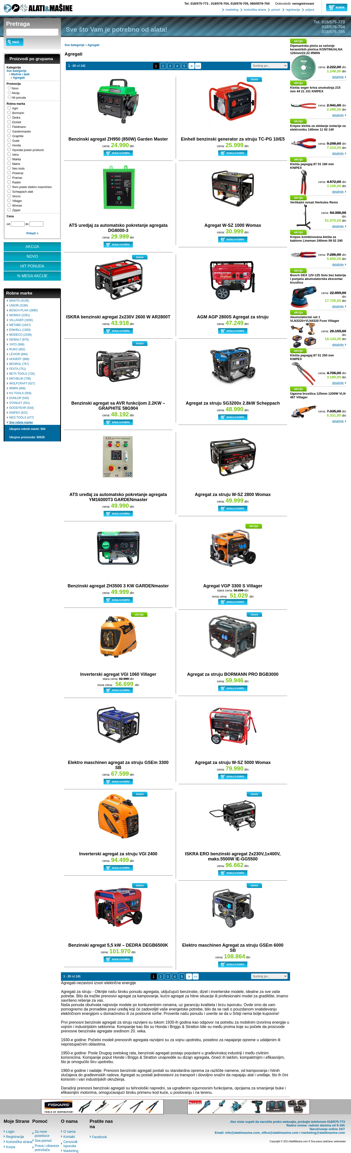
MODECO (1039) (20, 334)
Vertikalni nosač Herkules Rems (314, 202)
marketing (231, 9)
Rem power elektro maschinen (32, 187)
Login (10, 1132)
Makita (16, 159)
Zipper (16, 210)
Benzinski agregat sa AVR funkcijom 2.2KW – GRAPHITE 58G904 (118, 406)
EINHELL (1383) (20, 330)
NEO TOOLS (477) (21, 417)
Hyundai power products (28, 150)
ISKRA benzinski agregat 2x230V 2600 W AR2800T (118, 316)
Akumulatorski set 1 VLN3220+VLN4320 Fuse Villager (314, 319)
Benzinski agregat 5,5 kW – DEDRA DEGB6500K (118, 945)
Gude (15, 141)
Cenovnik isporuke (70, 1144)
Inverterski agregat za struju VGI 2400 (118, 853)
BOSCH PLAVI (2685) (23, 310)
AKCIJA (32, 247)
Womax (17, 205)
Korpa (10, 1147)
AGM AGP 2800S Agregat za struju (232, 316)
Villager (17, 201)
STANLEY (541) (19, 403)
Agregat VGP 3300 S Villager (232, 585)
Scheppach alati (22, 191)
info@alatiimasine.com (242, 1132)
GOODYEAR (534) (21, 408)
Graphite (17, 136)
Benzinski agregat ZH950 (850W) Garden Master (118, 139)
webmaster (340, 1141)
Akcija (16, 93)
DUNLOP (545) (19, 398)
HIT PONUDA (32, 266)
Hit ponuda (19, 97)
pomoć (275, 9)
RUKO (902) (17, 349)
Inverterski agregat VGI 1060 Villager (118, 674)
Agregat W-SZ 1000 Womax (233, 225)
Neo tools (18, 168)
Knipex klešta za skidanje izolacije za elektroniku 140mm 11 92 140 (318, 127)
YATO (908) (16, 344)
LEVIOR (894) (18, 354)
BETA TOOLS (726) (22, 373)
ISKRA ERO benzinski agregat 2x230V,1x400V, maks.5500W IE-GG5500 (233, 856)
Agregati (19, 77)
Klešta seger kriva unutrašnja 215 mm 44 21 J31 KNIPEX (315, 89)
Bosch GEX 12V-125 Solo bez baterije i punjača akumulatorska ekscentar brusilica (318, 278)
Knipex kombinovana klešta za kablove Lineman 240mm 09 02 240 (316, 238)
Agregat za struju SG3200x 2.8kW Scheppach (233, 403)
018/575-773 (196, 3)
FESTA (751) (17, 369)
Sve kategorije (16, 71)
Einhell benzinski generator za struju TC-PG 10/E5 (233, 139)
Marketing (70, 1151)
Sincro (16, 196)
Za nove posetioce (42, 1134)
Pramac (17, 178)
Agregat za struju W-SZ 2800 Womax (233, 494)
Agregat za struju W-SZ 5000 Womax (233, 762)
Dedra (16, 117)
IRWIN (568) (17, 388)
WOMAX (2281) (19, 315)
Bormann (18, 113)
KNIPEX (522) (18, 412)
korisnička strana (254, 9)
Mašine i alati (20, 74)
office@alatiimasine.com (279, 1132)
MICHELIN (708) (20, 378)
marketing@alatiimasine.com (323, 1132)
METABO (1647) (20, 325)
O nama (69, 1132)
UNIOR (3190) (18, 305)
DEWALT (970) (19, 339)
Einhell (16, 122)
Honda (16, 145)
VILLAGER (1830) (21, 320)
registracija (292, 9)
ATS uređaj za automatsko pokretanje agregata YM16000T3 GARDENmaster (118, 497)
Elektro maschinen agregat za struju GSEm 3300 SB (118, 765)
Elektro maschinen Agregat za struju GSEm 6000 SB (232, 948)
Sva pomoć (43, 1141)
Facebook (99, 1137)
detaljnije (338, 77)
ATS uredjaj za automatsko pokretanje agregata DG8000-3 (118, 228)
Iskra (15, 154)
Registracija (15, 1137)
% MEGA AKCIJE (32, 276)
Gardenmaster (21, 131)
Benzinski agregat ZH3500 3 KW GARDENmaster (118, 585)
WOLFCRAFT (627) (22, 383)
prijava (309, 9)
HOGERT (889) (19, 359)
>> (198, 66)
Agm (15, 108)
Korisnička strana (19, 1142)
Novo (15, 88)
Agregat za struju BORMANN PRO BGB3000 (232, 674)
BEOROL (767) (19, 364)
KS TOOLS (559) (20, 393)
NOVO (32, 256)
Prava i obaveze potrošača (47, 1148)
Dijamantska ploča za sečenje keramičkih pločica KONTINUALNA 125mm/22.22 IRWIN (316, 49)
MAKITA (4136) (19, 300)
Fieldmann (19, 127)
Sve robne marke (21, 422)
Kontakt (69, 1137)
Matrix (16, 164)
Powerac (18, 173)
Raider (16, 182)
